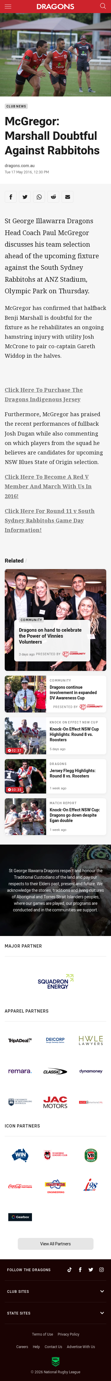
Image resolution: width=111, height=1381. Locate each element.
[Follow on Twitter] (91, 1269)
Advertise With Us (81, 1346)
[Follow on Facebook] (80, 1269)
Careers (22, 1346)
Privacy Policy (68, 1334)
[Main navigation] (8, 6)
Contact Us (53, 1346)
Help (36, 1346)
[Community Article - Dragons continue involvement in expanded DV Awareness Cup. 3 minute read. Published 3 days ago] (55, 694)
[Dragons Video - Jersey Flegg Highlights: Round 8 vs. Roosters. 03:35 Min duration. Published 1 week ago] (55, 776)
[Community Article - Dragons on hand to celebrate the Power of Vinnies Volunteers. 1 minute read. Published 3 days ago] (55, 620)
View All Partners (55, 1244)
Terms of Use (42, 1334)
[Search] (103, 6)
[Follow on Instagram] (101, 1269)
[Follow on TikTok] (69, 1269)
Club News (16, 106)
